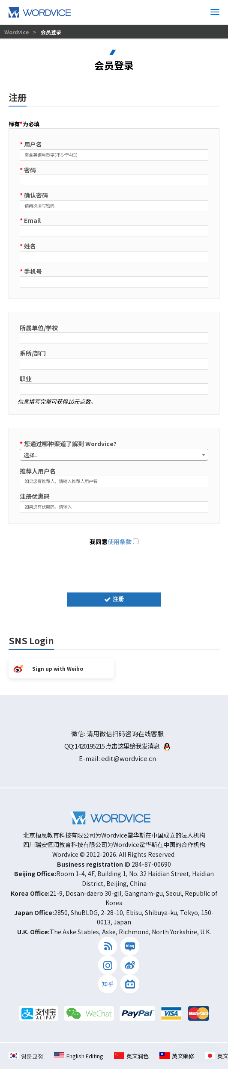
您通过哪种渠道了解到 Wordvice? (68, 443)
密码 (28, 170)
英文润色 (131, 1056)
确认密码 (34, 195)
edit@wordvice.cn (128, 758)
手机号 (31, 271)
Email (30, 220)
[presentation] (114, 567)
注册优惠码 (35, 496)
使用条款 (120, 541)
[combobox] (114, 455)
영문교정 (26, 1056)
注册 (114, 599)
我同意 (114, 541)
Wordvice (17, 32)
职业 (26, 378)
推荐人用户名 (38, 471)
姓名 (28, 246)
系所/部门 (33, 353)
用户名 (31, 144)
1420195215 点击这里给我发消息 (122, 745)
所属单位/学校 (39, 327)
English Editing (78, 1056)
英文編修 (176, 1056)
